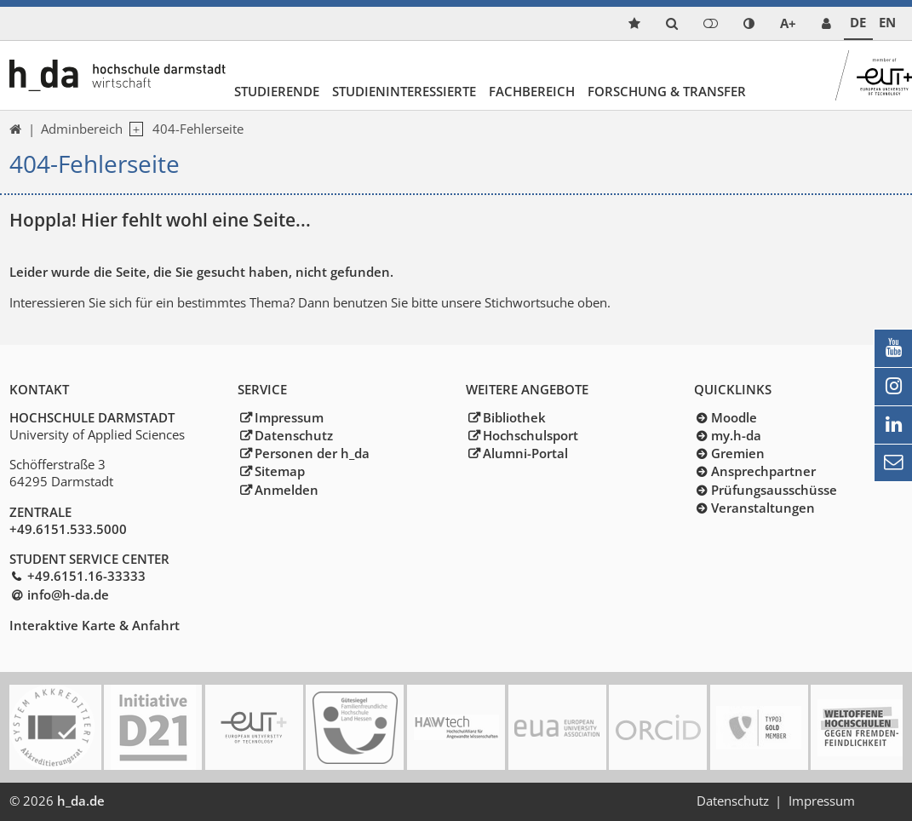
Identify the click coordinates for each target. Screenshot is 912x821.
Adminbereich (82, 128)
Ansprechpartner (763, 470)
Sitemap (280, 470)
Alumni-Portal (525, 453)
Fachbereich (532, 91)
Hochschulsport (530, 435)
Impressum (289, 417)
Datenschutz (294, 435)
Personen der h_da (312, 453)
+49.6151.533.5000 (68, 528)
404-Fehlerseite (198, 128)
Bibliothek (514, 417)
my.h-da (736, 435)
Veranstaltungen (763, 507)
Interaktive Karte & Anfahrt (94, 625)
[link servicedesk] (826, 23)
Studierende (276, 91)
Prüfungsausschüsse (774, 489)
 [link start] (15, 129)
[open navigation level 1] (133, 129)
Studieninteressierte (404, 91)
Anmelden (286, 489)
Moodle (734, 417)
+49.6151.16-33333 (86, 575)
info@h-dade (68, 594)
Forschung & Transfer (667, 91)
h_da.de (81, 800)
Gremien (738, 453)
